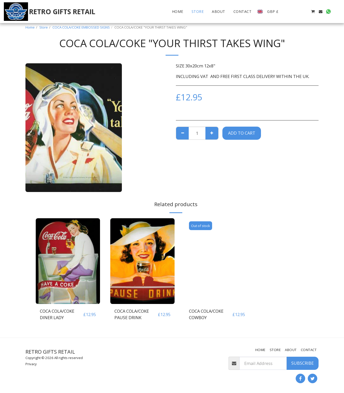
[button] (289, 11)
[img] (68, 261)
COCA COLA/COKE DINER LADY (57, 314)
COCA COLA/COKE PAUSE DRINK (131, 314)
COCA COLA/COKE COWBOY (206, 314)
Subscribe (302, 363)
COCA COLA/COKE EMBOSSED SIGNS (81, 27)
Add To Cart (241, 133)
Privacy (31, 364)
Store (43, 27)
